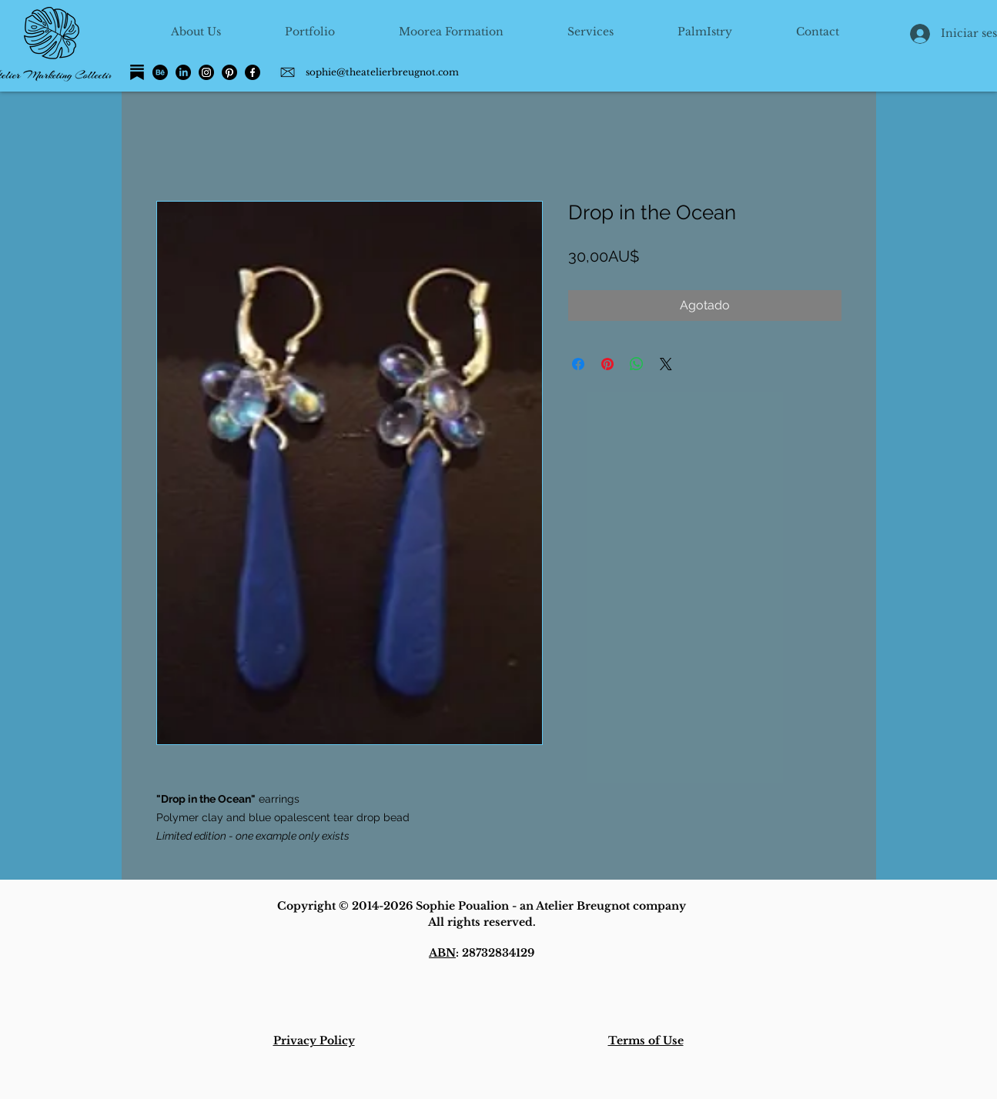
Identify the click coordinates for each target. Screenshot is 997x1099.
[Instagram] (206, 72)
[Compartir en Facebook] (578, 364)
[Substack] (137, 72)
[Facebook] (252, 72)
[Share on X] (666, 364)
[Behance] (160, 72)
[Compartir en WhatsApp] (636, 364)
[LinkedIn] (183, 72)
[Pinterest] (229, 72)
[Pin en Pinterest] (607, 364)
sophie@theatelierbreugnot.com (382, 72)
